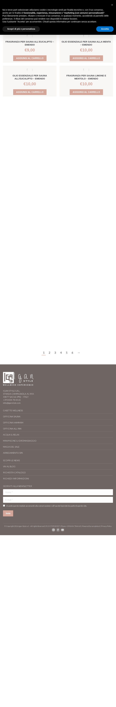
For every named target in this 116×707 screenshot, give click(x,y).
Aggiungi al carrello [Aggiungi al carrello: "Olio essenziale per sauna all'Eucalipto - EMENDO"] (30, 92)
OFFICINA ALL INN (12, 428)
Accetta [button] (105, 29)
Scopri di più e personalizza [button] (21, 29)
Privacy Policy (106, 526)
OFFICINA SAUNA (11, 416)
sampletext (95, 526)
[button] (112, 4)
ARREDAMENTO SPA (13, 453)
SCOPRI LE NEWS (11, 460)
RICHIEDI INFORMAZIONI (16, 478)
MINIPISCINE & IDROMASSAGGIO (19, 440)
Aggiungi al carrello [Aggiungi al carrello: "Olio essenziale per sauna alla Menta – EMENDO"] (86, 58)
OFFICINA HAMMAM (13, 422)
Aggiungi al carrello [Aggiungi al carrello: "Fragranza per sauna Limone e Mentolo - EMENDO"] (86, 92)
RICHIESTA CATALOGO (14, 472)
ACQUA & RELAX (11, 434)
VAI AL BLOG (9, 466)
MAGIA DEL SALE (11, 446)
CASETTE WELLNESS (13, 410)
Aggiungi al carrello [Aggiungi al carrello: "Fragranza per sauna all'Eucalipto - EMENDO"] (30, 58)
